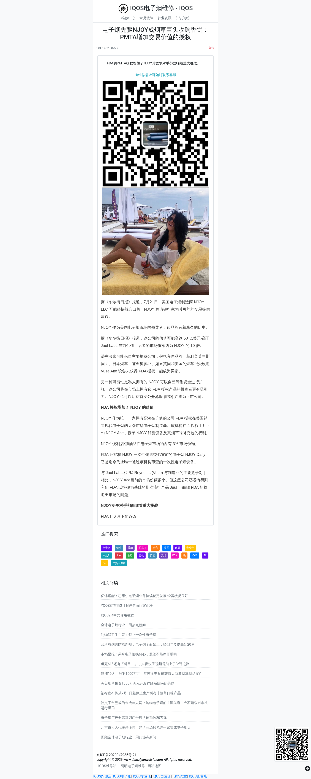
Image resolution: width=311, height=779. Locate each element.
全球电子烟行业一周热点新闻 (123, 625)
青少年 (190, 547)
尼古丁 (143, 547)
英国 (152, 555)
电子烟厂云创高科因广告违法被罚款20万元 (134, 718)
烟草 (119, 547)
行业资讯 (164, 18)
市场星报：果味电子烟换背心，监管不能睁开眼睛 (139, 654)
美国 (166, 547)
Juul (118, 555)
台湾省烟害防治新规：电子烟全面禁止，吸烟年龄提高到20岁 (148, 644)
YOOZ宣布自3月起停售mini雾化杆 (127, 605)
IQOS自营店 (162, 776)
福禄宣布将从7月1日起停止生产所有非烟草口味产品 (141, 693)
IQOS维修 (180, 776)
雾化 (141, 555)
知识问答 (183, 18)
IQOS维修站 (107, 766)
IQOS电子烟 (122, 776)
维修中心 (128, 18)
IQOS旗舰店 (102, 776)
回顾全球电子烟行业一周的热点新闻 (128, 737)
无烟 (163, 555)
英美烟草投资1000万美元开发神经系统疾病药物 (137, 683)
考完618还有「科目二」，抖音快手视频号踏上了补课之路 (145, 664)
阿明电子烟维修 (133, 766)
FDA (174, 555)
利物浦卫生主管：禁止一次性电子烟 (128, 635)
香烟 (130, 547)
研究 (155, 547)
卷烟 (130, 555)
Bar (104, 563)
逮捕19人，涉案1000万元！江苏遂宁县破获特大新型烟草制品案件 (151, 674)
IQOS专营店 (142, 776)
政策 (177, 547)
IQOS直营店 (198, 776)
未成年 (106, 555)
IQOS (195, 555)
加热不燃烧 (119, 563)
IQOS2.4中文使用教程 (117, 615)
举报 (211, 47)
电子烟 (106, 547)
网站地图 (154, 766)
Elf (205, 555)
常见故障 (146, 18)
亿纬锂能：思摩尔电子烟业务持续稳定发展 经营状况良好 (144, 596)
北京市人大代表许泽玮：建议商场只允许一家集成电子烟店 (146, 727)
